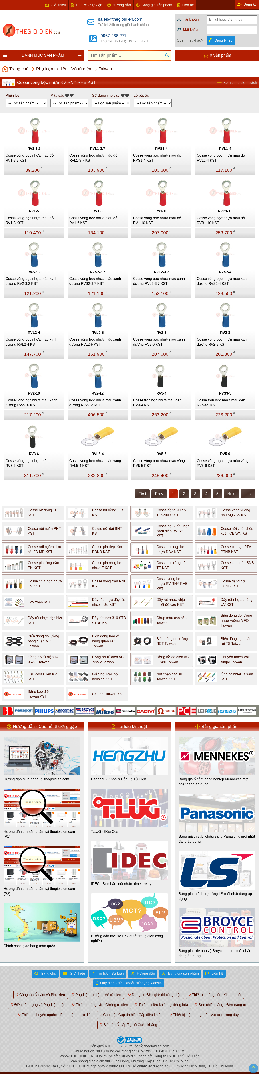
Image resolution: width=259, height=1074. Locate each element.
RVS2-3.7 (97, 272)
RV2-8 (225, 333)
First (142, 494)
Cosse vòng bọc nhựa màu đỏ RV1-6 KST (93, 220)
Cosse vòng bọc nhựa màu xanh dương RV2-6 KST (159, 341)
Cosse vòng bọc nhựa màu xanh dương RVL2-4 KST (31, 341)
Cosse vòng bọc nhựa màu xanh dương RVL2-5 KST (95, 341)
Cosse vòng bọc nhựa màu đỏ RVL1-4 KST (221, 157)
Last (248, 494)
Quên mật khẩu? (190, 40)
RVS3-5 (225, 393)
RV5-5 (161, 454)
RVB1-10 (225, 211)
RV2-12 (98, 393)
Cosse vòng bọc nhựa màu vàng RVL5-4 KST (95, 463)
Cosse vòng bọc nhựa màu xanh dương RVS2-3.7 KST (95, 281)
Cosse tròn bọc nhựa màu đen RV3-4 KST (157, 402)
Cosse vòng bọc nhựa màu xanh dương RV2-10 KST (31, 402)
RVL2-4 (34, 333)
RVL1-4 (225, 149)
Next (231, 494)
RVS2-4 (225, 272)
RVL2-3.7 (161, 272)
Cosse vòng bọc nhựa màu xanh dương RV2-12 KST (95, 402)
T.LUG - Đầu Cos (104, 831)
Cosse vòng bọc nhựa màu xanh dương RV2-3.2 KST (31, 281)
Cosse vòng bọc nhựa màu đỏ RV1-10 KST (157, 220)
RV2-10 (34, 393)
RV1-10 (161, 211)
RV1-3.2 (33, 149)
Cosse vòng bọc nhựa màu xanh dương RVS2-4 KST (223, 281)
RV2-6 (161, 333)
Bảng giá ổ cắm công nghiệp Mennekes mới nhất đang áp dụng (213, 781)
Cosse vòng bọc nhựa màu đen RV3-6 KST (31, 463)
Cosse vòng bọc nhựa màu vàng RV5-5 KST (159, 463)
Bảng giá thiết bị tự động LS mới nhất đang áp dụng (215, 896)
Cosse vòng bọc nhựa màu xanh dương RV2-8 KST (223, 341)
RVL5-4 (98, 454)
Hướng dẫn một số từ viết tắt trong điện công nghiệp (127, 938)
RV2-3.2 (33, 272)
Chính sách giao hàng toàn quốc (29, 946)
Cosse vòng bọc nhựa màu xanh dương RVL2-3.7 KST (159, 281)
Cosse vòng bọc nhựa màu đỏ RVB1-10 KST (221, 220)
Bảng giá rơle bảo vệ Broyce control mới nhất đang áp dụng (214, 953)
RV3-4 (161, 393)
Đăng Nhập (224, 40)
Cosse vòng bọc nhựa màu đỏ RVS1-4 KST (157, 157)
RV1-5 (34, 211)
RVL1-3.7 (97, 149)
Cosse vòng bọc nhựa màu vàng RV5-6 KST (223, 463)
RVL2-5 (98, 333)
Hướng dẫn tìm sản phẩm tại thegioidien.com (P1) (39, 834)
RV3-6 (34, 454)
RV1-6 (98, 211)
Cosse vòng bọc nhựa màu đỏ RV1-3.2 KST (30, 157)
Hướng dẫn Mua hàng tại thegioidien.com (36, 779)
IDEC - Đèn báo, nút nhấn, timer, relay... (122, 884)
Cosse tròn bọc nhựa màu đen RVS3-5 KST (221, 402)
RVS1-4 (161, 149)
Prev (159, 494)
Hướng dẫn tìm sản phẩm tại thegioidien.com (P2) (39, 891)
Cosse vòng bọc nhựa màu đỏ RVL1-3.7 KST (93, 157)
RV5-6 (225, 454)
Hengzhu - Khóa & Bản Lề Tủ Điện (118, 779)
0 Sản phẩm (220, 55)
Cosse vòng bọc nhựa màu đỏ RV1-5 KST (30, 220)
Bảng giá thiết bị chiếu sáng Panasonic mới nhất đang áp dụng (217, 839)
